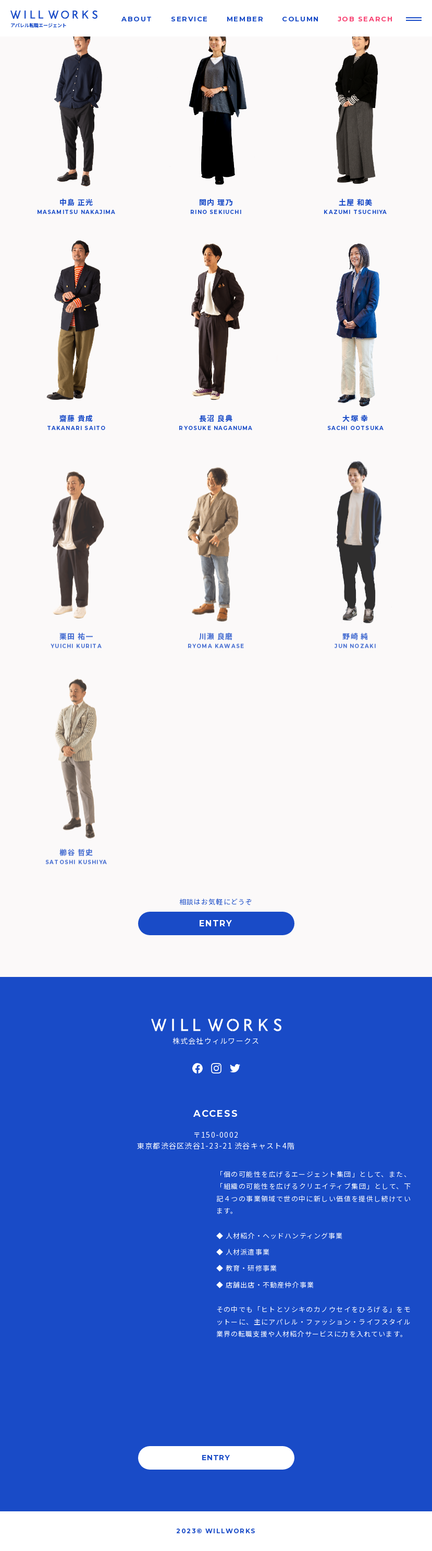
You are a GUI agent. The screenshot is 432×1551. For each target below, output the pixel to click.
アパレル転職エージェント (38, 25)
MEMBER (245, 19)
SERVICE (189, 19)
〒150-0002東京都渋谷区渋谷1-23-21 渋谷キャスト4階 (216, 1140)
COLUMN (300, 19)
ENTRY (216, 923)
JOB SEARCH (365, 19)
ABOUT (137, 19)
